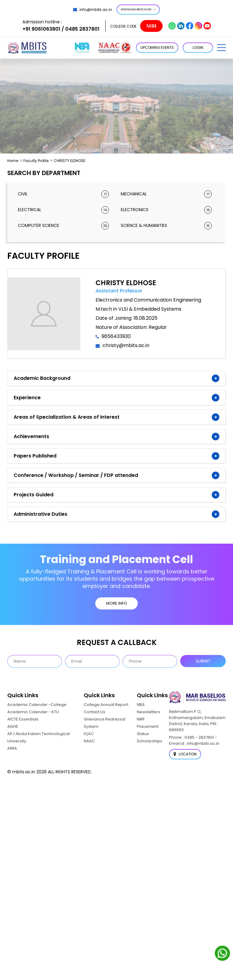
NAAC (89, 741)
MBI (151, 26)
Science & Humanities (166, 225)
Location (185, 754)
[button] (221, 48)
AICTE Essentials (23, 719)
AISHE (12, 726)
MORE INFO (116, 603)
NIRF (141, 719)
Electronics (166, 210)
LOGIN (198, 47)
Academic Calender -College (36, 704)
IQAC (89, 734)
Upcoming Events (157, 47)
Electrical (63, 210)
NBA (141, 704)
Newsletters (148, 712)
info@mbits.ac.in (92, 9)
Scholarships (149, 741)
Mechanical (166, 194)
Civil (63, 194)
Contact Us (94, 712)
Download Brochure (138, 9)
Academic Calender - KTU (33, 712)
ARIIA (12, 748)
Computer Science (63, 225)
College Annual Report (106, 704)
